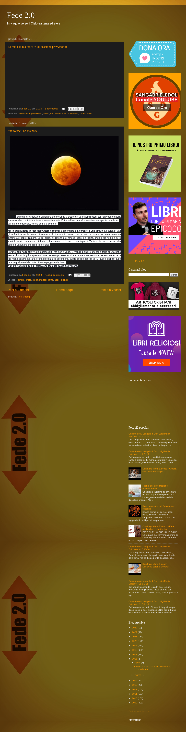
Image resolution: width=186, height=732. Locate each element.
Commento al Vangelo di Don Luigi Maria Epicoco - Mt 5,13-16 (149, 548)
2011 (135, 694)
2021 (135, 636)
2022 (135, 632)
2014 (135, 680)
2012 (135, 689)
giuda (35, 280)
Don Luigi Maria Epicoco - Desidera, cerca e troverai (155, 565)
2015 (135, 658)
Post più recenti (19, 290)
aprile (138, 662)
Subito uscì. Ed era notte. (23, 131)
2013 (135, 685)
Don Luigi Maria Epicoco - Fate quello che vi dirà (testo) (158, 527)
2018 (135, 650)
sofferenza (73, 113)
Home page (64, 290)
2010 (135, 698)
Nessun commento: (55, 275)
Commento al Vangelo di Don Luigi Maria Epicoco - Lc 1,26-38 (149, 452)
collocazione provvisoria (30, 113)
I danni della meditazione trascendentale (155, 487)
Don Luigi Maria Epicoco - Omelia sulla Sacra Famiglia (159, 470)
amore (21, 280)
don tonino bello (58, 113)
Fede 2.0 (21, 15)
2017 (135, 654)
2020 (135, 641)
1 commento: (52, 108)
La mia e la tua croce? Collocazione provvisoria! (37, 46)
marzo (138, 675)
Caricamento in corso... (140, 711)
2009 (135, 702)
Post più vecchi (110, 290)
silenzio (64, 280)
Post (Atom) (24, 296)
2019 (135, 645)
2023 (135, 627)
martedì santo (46, 280)
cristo (28, 280)
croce (46, 113)
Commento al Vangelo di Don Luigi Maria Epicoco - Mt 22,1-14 (149, 435)
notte (57, 280)
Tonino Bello (85, 113)
